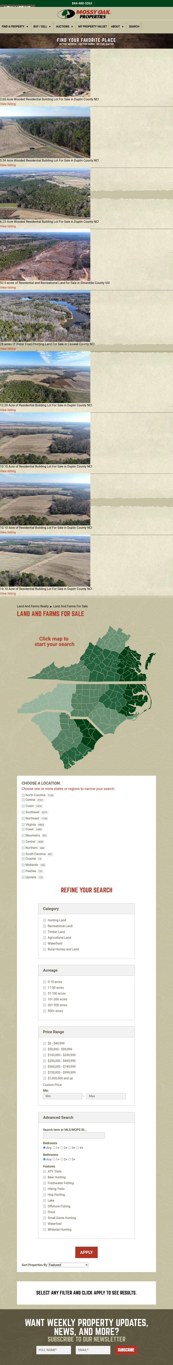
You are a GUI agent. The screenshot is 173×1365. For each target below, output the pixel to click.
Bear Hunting (57, 1177)
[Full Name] (53, 1350)
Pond (51, 1212)
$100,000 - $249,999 (62, 1055)
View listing (8, 104)
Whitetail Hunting (59, 1229)
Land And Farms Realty (33, 606)
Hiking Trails (56, 1189)
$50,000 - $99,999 (60, 1049)
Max (89, 1091)
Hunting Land (57, 920)
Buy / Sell (40, 26)
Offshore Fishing (59, 1206)
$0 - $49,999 (56, 1043)
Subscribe (126, 1350)
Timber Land (56, 931)
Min (45, 1091)
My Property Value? (92, 26)
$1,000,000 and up (60, 1078)
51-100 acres (56, 993)
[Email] (93, 1350)
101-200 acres (57, 999)
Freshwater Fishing (61, 1183)
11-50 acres (56, 987)
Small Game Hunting (62, 1218)
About (115, 26)
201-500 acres (57, 1005)
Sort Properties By (34, 1265)
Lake (51, 1200)
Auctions (62, 26)
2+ (65, 1148)
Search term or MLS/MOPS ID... (65, 1130)
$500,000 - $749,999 (62, 1066)
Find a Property (13, 26)
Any (49, 1148)
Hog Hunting (56, 1194)
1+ (57, 1148)
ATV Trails (55, 1171)
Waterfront (55, 943)
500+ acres (55, 1011)
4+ (81, 1148)
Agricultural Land (59, 937)
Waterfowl (55, 1223)
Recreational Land (60, 926)
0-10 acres (55, 981)
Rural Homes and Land (63, 949)
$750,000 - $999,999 (62, 1072)
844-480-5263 (81, 3)
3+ (73, 1148)
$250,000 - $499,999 (62, 1060)
